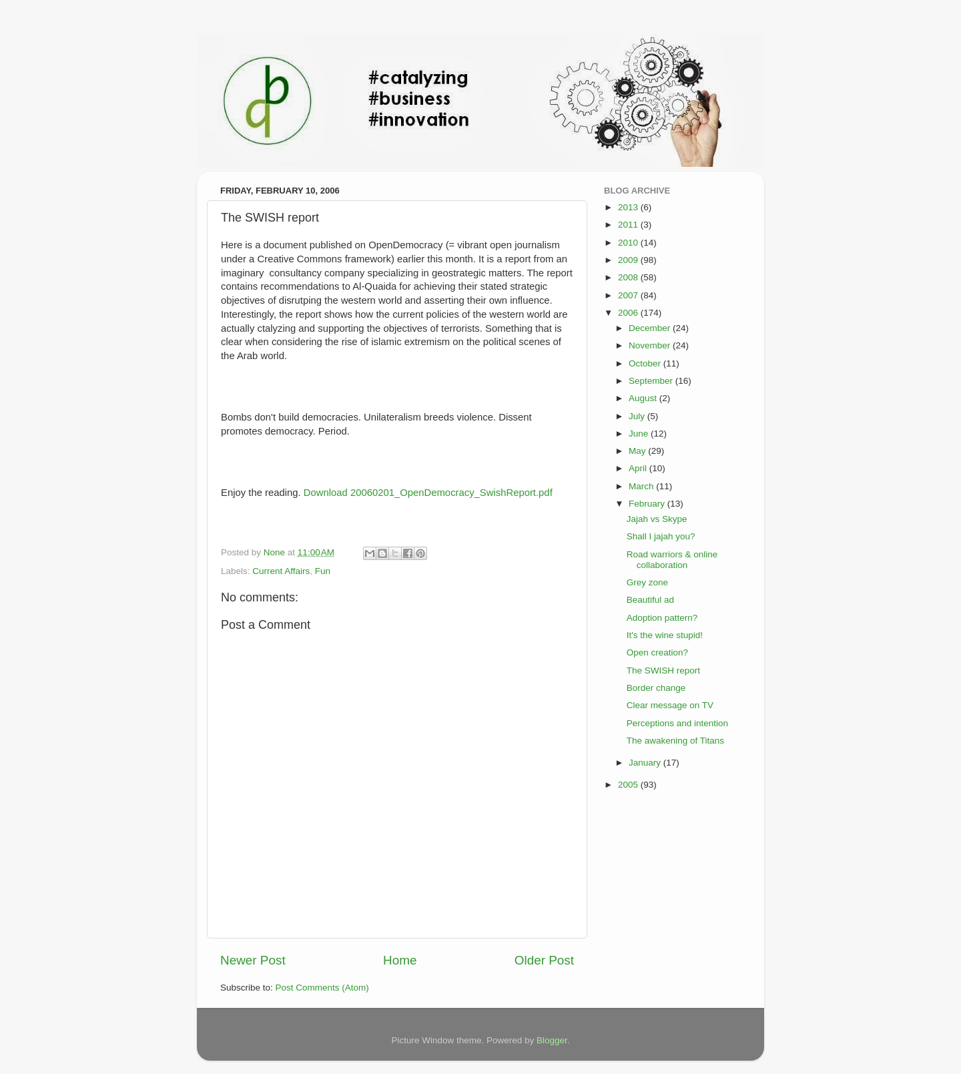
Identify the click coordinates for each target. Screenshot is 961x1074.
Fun (322, 571)
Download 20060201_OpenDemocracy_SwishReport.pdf (428, 492)
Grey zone (647, 582)
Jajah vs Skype (657, 519)
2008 (629, 277)
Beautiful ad (650, 600)
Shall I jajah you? (661, 536)
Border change (656, 688)
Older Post (544, 960)
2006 (629, 313)
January (646, 763)
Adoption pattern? (662, 618)
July (638, 416)
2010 (629, 243)
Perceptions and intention (677, 723)
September (652, 381)
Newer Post (253, 960)
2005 (629, 785)
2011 (629, 225)
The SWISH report (663, 670)
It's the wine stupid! (665, 635)
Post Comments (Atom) (322, 988)
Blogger (552, 1040)
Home (399, 960)
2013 (629, 207)
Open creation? (657, 652)
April (639, 468)
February (648, 504)
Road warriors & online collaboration (672, 559)
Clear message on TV (670, 705)
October (646, 363)
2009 (629, 260)
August (644, 398)
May (638, 451)
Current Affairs (281, 571)
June (640, 434)
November (651, 345)
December (651, 328)
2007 (629, 295)
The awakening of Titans (675, 741)
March (642, 486)
